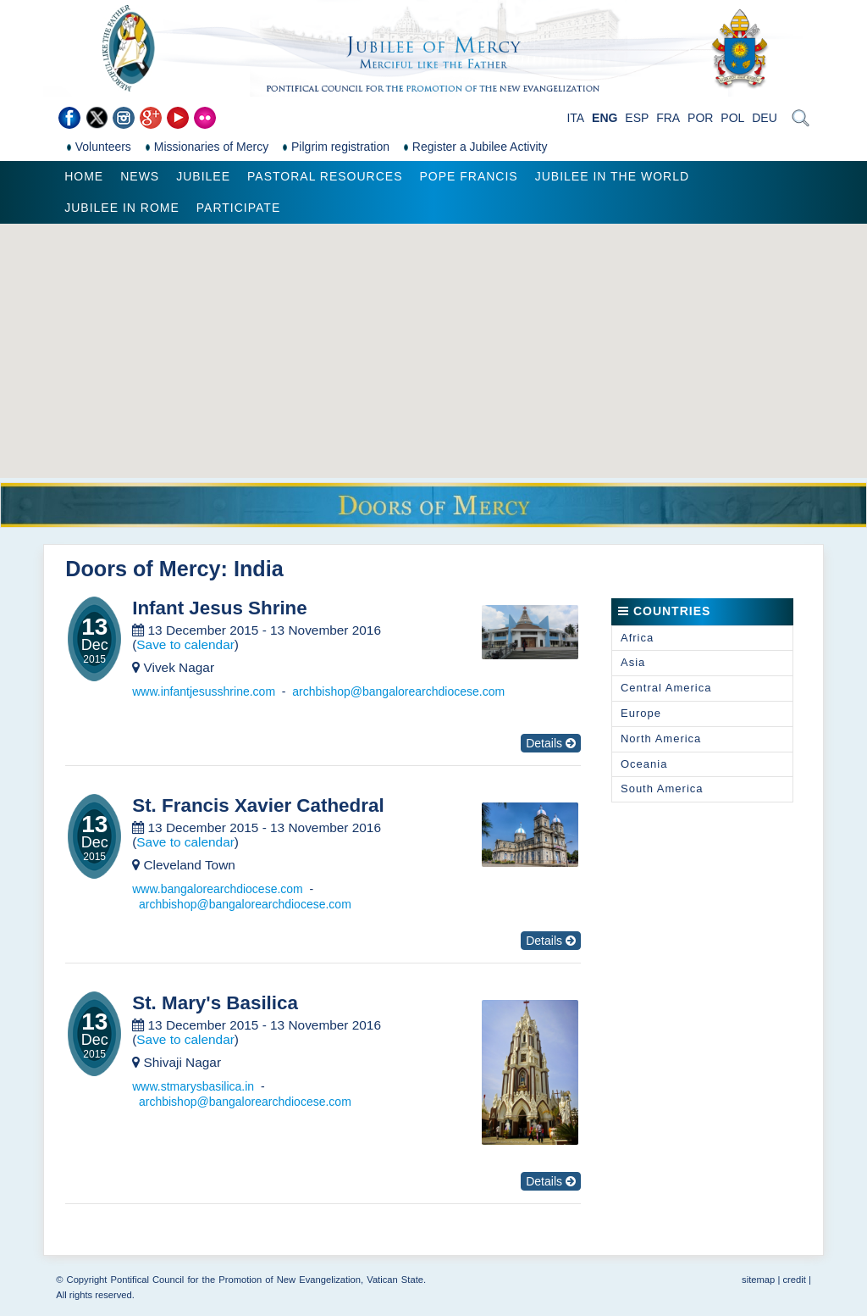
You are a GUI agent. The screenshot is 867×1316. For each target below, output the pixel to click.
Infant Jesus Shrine (219, 608)
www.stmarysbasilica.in (193, 1086)
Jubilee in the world (612, 176)
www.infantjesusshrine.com (203, 691)
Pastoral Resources (324, 176)
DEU (764, 118)
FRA (668, 118)
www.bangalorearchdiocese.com (217, 889)
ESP (637, 118)
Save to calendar (185, 644)
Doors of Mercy (142, 568)
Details (551, 743)
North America (661, 738)
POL (732, 118)
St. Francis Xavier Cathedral (258, 806)
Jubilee (203, 176)
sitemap (758, 1279)
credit (793, 1279)
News (139, 176)
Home (83, 176)
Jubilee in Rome (121, 207)
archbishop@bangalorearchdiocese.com (398, 691)
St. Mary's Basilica (215, 1003)
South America (662, 788)
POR (700, 118)
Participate (238, 207)
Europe (641, 713)
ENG (604, 118)
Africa (637, 637)
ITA (575, 118)
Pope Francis (468, 176)
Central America (666, 687)
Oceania (644, 764)
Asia (633, 662)
